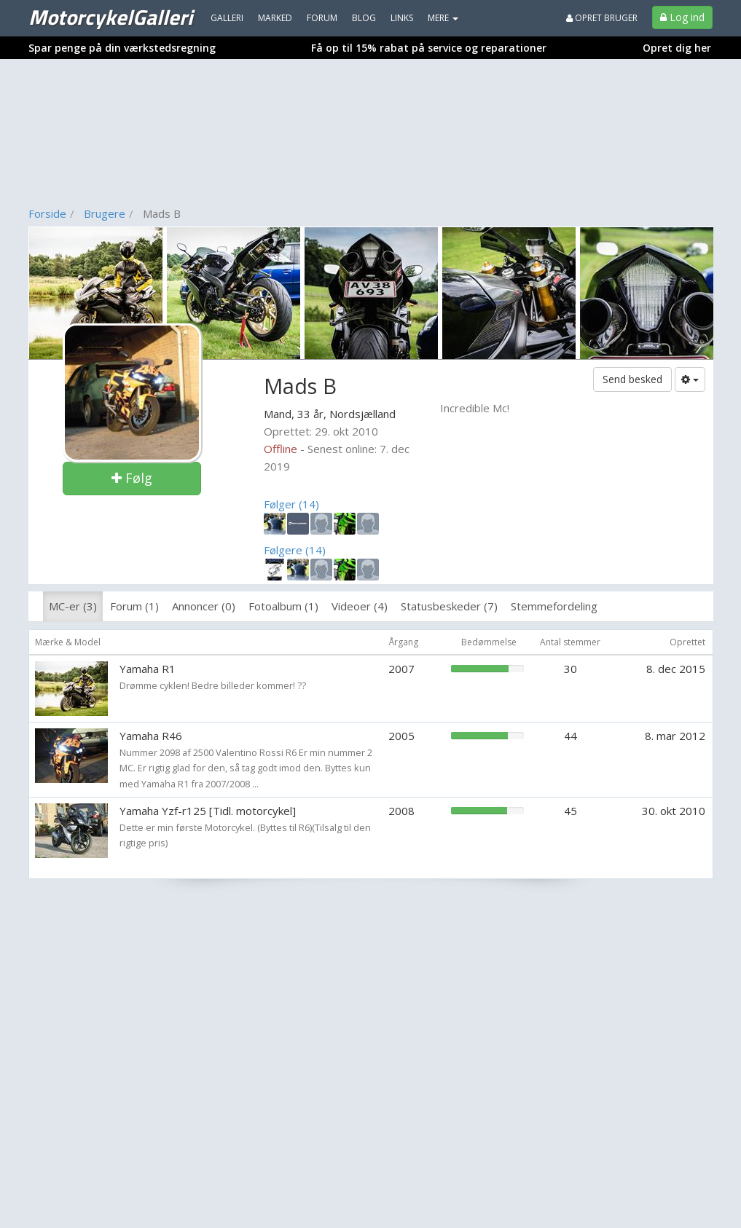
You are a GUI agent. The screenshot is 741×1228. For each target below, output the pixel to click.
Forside (47, 213)
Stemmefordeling (554, 606)
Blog (364, 18)
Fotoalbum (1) (283, 606)
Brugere (104, 213)
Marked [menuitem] (275, 18)
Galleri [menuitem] (227, 18)
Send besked (632, 379)
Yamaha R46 (150, 735)
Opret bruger (602, 18)
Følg (131, 478)
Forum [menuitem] (322, 18)
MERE (443, 18)
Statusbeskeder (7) (449, 606)
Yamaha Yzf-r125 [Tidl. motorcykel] (207, 810)
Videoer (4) (360, 606)
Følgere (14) (295, 550)
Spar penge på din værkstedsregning (122, 48)
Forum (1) (134, 606)
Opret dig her (677, 48)
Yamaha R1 (147, 668)
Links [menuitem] (402, 18)
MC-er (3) (73, 606)
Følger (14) (291, 504)
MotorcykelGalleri (110, 17)
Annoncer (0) (203, 606)
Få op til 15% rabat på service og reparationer (428, 48)
